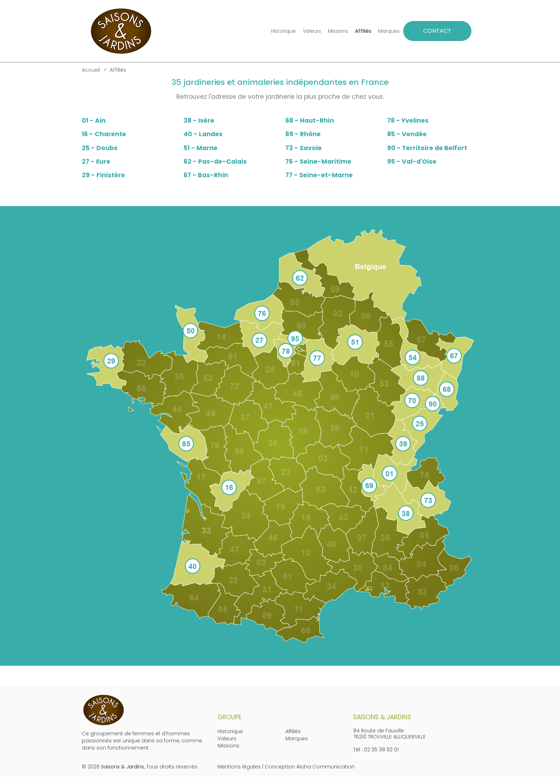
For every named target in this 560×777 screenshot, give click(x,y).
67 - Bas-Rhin (206, 175)
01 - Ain (94, 120)
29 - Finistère (103, 175)
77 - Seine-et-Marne (319, 175)
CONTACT (437, 31)
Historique (283, 31)
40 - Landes (203, 134)
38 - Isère (199, 120)
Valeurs (312, 31)
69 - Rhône (303, 134)
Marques (389, 31)
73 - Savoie (303, 148)
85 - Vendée (407, 134)
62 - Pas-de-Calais (215, 161)
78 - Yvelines (408, 120)
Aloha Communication (325, 766)
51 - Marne (201, 148)
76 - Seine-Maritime (318, 161)
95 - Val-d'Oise (411, 161)
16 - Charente (104, 134)
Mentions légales (239, 766)
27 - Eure (96, 161)
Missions (338, 31)
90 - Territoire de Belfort (427, 148)
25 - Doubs (100, 148)
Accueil (91, 69)
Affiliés (363, 31)
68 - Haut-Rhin (309, 120)
